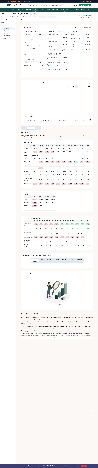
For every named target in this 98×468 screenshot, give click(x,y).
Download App (28, 1)
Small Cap (4, 19)
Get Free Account (84, 5)
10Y (86, 86)
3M (70, 86)
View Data (4, 25)
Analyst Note (5, 36)
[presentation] (90, 119)
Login (75, 5)
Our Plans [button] (20, 9)
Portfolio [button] (47, 9)
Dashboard (28, 9)
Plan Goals (55, 9)
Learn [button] (89, 9)
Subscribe (88, 1)
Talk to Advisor (67, 5)
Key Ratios (88, 83)
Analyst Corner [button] (64, 9)
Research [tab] (31, 128)
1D (64, 86)
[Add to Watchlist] (31, 14)
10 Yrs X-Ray (5, 31)
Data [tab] (24, 128)
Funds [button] (41, 9)
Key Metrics (5, 28)
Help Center (82, 1)
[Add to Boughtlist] (34, 14)
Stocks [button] (35, 9)
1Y (76, 86)
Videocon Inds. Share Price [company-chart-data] (15, 19)
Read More (88, 342)
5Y (82, 86)
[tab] (34, 260)
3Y (79, 86)
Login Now (83, 465)
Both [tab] (38, 128)
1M (67, 86)
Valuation (4, 33)
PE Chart (82, 83)
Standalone (79, 27)
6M (73, 86)
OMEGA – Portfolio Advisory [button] (78, 9)
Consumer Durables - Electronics (64, 16)
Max (89, 86)
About (13, 9)
